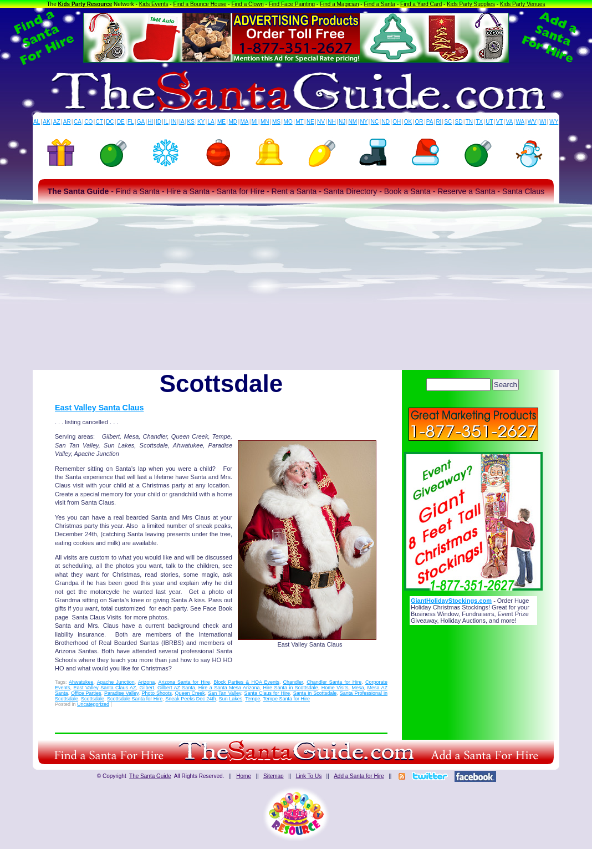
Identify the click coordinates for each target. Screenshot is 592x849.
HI (150, 122)
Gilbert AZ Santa (176, 687)
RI (438, 122)
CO (88, 122)
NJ (342, 122)
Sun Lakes (231, 698)
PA (429, 122)
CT (99, 122)
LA (211, 122)
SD (459, 122)
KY (201, 122)
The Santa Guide (150, 776)
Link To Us (309, 776)
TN (469, 122)
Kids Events (154, 4)
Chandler (293, 682)
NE (310, 122)
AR (67, 122)
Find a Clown (247, 4)
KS (191, 122)
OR (419, 122)
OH (396, 122)
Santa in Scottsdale (315, 693)
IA (181, 122)
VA (509, 122)
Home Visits (335, 687)
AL (36, 122)
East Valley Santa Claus (99, 407)
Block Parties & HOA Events (246, 682)
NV (321, 122)
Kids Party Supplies (471, 4)
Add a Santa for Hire (359, 776)
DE (121, 122)
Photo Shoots (156, 693)
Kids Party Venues (522, 4)
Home (243, 776)
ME (221, 122)
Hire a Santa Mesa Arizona (229, 687)
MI (255, 122)
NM (353, 122)
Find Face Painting (292, 4)
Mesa (358, 687)
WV (532, 122)
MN (265, 122)
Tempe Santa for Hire (286, 698)
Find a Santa (379, 4)
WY (553, 122)
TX (479, 122)
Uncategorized (93, 704)
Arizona (146, 682)
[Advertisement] (296, 286)
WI (542, 122)
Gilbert (147, 687)
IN (173, 122)
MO (288, 122)
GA (141, 122)
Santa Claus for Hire (267, 693)
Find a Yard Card (421, 4)
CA (77, 122)
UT (489, 122)
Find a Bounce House (199, 4)
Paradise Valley (121, 693)
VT (499, 122)
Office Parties (86, 693)
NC (375, 122)
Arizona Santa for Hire (184, 682)
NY (364, 122)
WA (520, 122)
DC (110, 122)
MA (245, 122)
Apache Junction (116, 682)
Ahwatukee (81, 682)
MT (299, 122)
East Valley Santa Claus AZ (104, 687)
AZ (56, 122)
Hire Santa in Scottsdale (290, 687)
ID (158, 122)
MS (276, 122)
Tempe (252, 698)
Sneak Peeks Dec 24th (190, 698)
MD (233, 122)
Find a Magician (339, 4)
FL (130, 122)
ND (386, 122)
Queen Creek (190, 693)
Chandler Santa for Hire (334, 682)
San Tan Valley (224, 693)
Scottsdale (92, 698)
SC (448, 122)
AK (46, 122)
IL (166, 122)
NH (331, 122)
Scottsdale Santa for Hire (134, 698)
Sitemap (273, 776)
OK (408, 122)
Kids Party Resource (85, 4)
